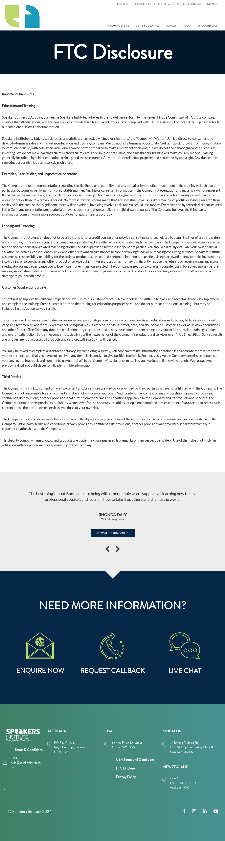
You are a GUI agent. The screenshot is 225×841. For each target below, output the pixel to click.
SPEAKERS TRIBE (142, 4)
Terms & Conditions (28, 749)
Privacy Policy (126, 776)
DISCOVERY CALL (207, 26)
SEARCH (212, 4)
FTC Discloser (126, 768)
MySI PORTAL (164, 4)
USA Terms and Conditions (135, 759)
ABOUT (187, 26)
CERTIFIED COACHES (147, 26)
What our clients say (189, 4)
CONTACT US (122, 4)
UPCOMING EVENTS (118, 26)
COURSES (171, 26)
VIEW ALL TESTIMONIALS (112, 533)
